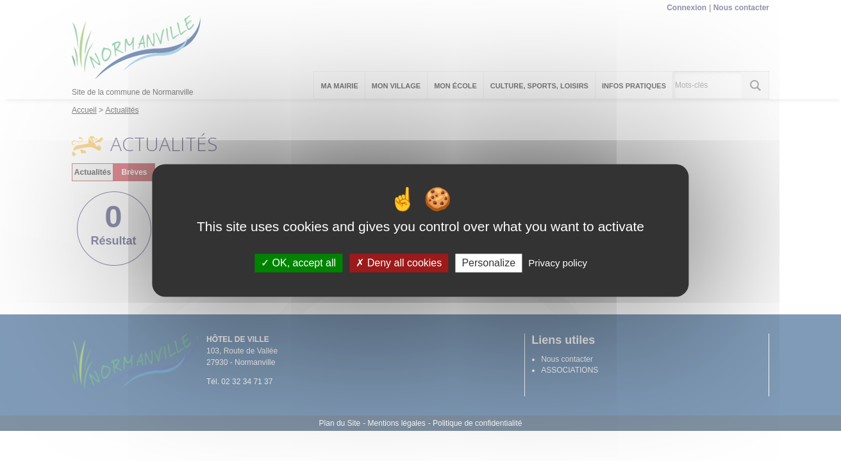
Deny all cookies (399, 262)
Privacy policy (557, 262)
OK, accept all (298, 262)
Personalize (488, 262)
